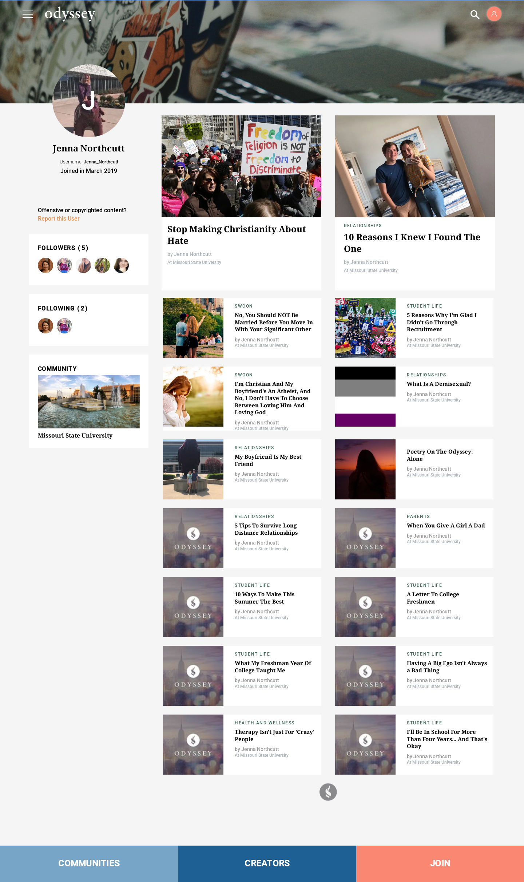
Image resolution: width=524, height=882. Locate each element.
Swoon (244, 306)
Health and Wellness (265, 722)
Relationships (363, 225)
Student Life (424, 306)
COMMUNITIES (89, 863)
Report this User (59, 218)
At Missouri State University (194, 262)
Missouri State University (75, 435)
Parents (418, 516)
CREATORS (267, 863)
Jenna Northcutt (193, 254)
